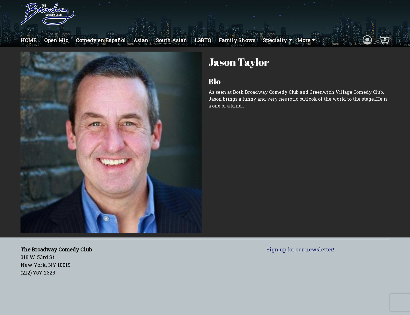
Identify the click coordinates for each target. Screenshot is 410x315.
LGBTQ (202, 40)
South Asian (171, 40)
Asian (140, 40)
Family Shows (237, 40)
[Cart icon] (384, 39)
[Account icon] (367, 39)
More (303, 40)
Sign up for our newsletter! (300, 249)
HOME (28, 40)
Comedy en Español (101, 40)
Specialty (275, 40)
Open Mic (56, 40)
